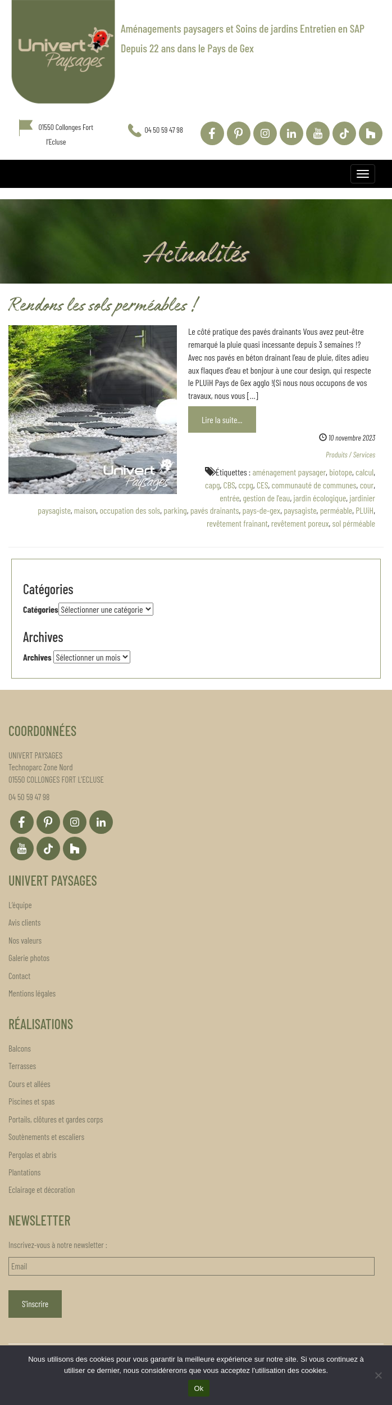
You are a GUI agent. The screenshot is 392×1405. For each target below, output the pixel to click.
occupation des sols (129, 510)
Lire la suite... (222, 419)
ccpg (246, 484)
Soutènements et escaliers (46, 1137)
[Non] (378, 1375)
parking (174, 510)
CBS (229, 484)
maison (85, 510)
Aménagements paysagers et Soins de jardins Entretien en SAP (242, 28)
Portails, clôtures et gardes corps (55, 1119)
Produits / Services (350, 454)
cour (367, 484)
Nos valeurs (25, 940)
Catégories (40, 609)
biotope (340, 471)
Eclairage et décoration (41, 1189)
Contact (19, 976)
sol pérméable (353, 523)
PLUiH (364, 510)
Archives (37, 657)
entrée (229, 497)
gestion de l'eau (266, 497)
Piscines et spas (31, 1101)
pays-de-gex (262, 510)
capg (212, 484)
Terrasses (22, 1066)
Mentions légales (32, 993)
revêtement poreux (300, 523)
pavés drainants (214, 510)
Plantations (24, 1172)
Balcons (19, 1048)
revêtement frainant (237, 523)
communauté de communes (313, 484)
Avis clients (24, 922)
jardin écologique (319, 497)
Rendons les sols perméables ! (102, 307)
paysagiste (300, 510)
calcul (364, 471)
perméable (336, 510)
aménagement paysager (289, 471)
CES (262, 484)
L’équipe (20, 905)
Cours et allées (29, 1084)
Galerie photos (28, 958)
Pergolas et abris (32, 1155)
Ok (198, 1388)
